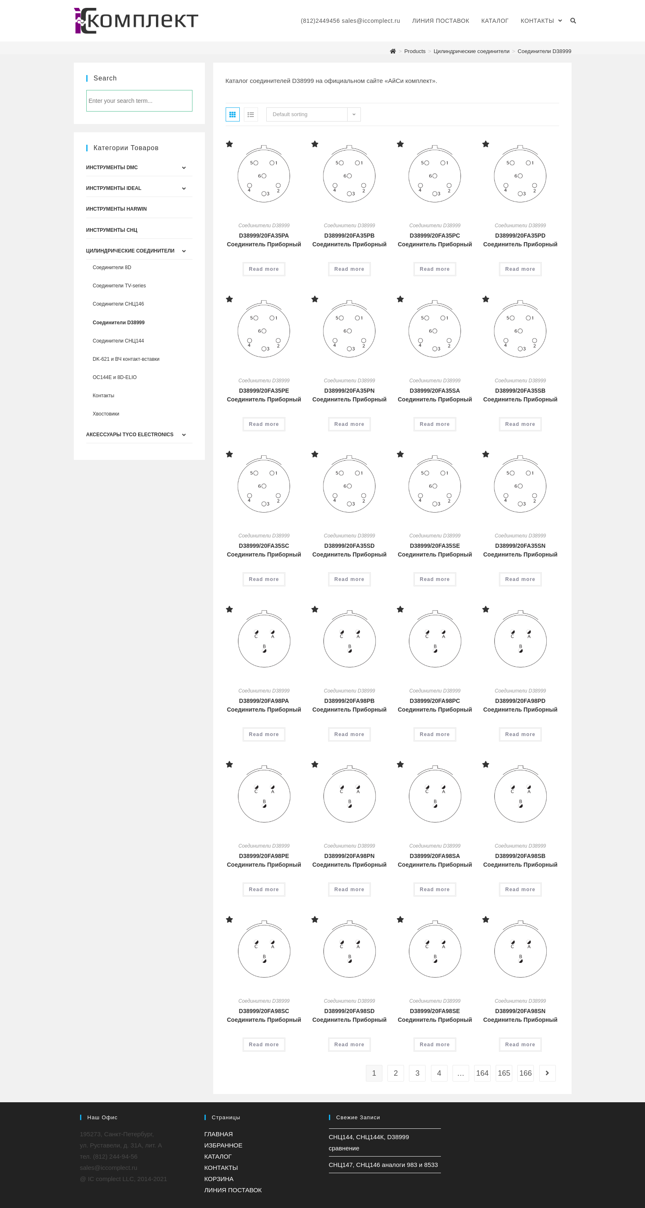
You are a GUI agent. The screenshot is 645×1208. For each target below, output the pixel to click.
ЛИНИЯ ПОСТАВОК (233, 1189)
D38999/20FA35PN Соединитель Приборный (349, 395)
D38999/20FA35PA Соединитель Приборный (264, 240)
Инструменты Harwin (116, 209)
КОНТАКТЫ (221, 1167)
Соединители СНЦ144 (118, 341)
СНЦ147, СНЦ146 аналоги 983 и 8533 (383, 1164)
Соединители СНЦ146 (118, 304)
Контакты (103, 396)
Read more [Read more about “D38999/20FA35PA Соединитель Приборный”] (264, 269)
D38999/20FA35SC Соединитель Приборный (264, 550)
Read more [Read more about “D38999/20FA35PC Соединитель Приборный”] (435, 269)
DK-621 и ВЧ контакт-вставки (126, 359)
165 (504, 1073)
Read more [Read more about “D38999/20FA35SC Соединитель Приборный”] (264, 579)
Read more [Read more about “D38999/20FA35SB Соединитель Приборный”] (520, 424)
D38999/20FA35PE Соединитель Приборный (264, 395)
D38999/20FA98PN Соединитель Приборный (349, 860)
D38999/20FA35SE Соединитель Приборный (435, 550)
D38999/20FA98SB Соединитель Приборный (520, 860)
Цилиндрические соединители (130, 251)
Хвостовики (106, 414)
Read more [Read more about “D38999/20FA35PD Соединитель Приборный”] (520, 269)
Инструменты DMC (112, 167)
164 (482, 1073)
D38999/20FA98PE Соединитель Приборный (264, 860)
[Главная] (393, 51)
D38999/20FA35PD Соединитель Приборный (520, 240)
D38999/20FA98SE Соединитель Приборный (435, 1015)
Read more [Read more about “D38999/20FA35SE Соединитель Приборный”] (435, 579)
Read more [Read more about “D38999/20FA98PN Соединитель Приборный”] (349, 889)
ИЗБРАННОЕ (223, 1145)
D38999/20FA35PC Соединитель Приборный (435, 240)
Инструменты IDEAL (113, 188)
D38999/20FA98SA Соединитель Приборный (435, 860)
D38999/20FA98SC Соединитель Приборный (264, 1015)
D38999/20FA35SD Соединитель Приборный (349, 550)
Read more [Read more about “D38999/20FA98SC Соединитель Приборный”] (264, 1045)
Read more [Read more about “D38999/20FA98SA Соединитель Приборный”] (435, 889)
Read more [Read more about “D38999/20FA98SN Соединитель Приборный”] (520, 1045)
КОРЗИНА (219, 1178)
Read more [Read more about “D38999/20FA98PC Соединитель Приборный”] (435, 734)
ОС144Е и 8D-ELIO (115, 377)
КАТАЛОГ (218, 1156)
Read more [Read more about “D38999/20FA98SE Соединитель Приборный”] (435, 1045)
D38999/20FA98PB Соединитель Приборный (349, 705)
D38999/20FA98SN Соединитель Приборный (520, 1015)
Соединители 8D (112, 267)
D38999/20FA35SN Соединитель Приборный (520, 550)
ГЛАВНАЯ (218, 1134)
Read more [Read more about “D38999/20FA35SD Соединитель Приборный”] (349, 579)
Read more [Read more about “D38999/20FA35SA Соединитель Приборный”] (435, 424)
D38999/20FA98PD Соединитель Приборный (520, 705)
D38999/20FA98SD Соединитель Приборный (349, 1015)
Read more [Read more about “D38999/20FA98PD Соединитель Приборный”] (520, 734)
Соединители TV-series (119, 286)
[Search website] (573, 20)
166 (525, 1073)
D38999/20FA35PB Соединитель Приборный (349, 240)
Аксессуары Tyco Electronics (130, 435)
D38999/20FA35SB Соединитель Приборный (520, 395)
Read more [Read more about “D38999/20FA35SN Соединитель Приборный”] (520, 579)
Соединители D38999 (264, 225)
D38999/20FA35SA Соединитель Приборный (435, 395)
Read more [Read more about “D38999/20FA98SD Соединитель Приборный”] (349, 1045)
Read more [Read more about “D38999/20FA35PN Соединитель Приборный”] (349, 424)
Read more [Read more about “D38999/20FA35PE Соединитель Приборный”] (264, 424)
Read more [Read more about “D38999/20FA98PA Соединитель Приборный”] (264, 734)
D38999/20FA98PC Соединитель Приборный (435, 705)
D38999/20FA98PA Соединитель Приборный (264, 705)
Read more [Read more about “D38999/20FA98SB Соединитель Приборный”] (520, 889)
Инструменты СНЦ (111, 230)
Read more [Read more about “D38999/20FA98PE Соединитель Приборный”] (264, 889)
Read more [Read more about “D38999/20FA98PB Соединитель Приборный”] (349, 734)
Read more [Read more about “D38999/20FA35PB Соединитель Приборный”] (349, 269)
